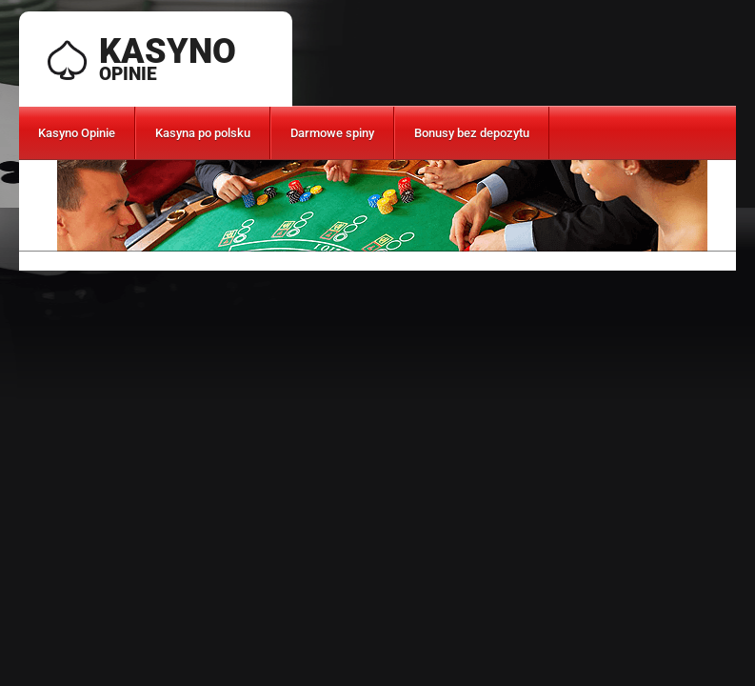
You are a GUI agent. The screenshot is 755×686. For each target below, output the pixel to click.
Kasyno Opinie (76, 133)
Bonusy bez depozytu (471, 133)
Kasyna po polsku (202, 133)
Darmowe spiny (332, 133)
